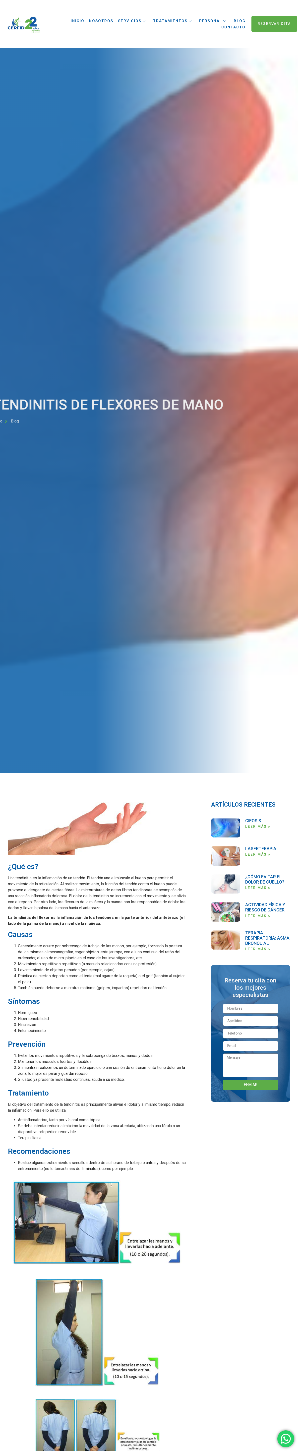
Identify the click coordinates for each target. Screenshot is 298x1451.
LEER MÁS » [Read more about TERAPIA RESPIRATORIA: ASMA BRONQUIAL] (257, 949)
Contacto (233, 27)
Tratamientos (172, 21)
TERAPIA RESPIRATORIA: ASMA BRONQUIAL (267, 938)
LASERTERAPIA (260, 848)
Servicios (131, 21)
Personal (213, 21)
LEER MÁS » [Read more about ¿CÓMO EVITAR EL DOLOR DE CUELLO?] (257, 888)
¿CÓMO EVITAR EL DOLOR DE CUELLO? (264, 879)
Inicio (77, 21)
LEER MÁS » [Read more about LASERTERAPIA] (257, 854)
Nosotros (100, 21)
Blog (239, 21)
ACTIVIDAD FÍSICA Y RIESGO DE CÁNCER (265, 907)
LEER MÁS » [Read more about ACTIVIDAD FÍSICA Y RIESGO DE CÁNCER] (257, 916)
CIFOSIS (253, 820)
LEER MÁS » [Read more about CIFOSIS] (257, 827)
